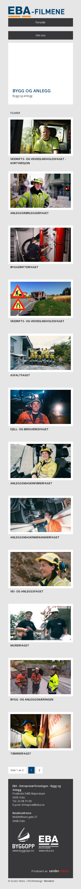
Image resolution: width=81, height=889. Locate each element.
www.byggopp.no (23, 850)
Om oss (41, 35)
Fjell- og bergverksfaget (29, 429)
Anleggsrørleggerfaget (29, 213)
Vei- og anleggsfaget (26, 591)
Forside (40, 22)
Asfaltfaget (20, 375)
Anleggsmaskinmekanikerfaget (34, 537)
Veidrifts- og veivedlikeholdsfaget (37, 321)
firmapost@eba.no (33, 805)
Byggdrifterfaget (24, 267)
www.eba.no (46, 850)
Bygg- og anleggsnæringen (31, 699)
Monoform (49, 881)
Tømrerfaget (20, 753)
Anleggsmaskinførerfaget (31, 483)
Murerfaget (19, 645)
